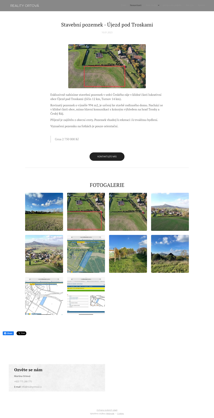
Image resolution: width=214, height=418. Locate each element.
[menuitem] (182, 5)
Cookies (120, 413)
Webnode (110, 413)
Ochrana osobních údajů (107, 410)
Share (8, 333)
